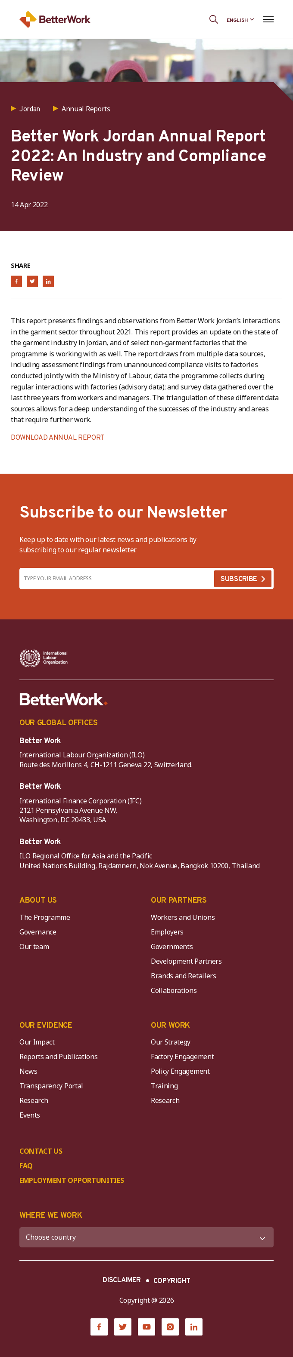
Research (33, 1100)
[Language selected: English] (240, 19)
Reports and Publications (58, 1056)
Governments (172, 946)
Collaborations (174, 990)
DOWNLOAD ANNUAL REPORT (58, 438)
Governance (37, 932)
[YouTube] (146, 1327)
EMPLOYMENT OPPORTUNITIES (71, 1180)
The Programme (44, 917)
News (28, 1071)
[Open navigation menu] (268, 19)
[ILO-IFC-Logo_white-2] (43, 658)
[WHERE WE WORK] (146, 1237)
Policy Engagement (182, 1071)
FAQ (26, 1165)
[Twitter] (122, 1327)
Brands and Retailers (183, 975)
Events (29, 1115)
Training (164, 1086)
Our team (34, 946)
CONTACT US (40, 1151)
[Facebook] (99, 1327)
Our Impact (37, 1042)
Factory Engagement (182, 1056)
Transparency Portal (51, 1086)
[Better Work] (63, 699)
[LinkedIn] (194, 1327)
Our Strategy (170, 1042)
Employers (167, 932)
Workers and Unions (183, 917)
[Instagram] (170, 1327)
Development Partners (186, 961)
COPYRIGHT (171, 1281)
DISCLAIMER (122, 1280)
